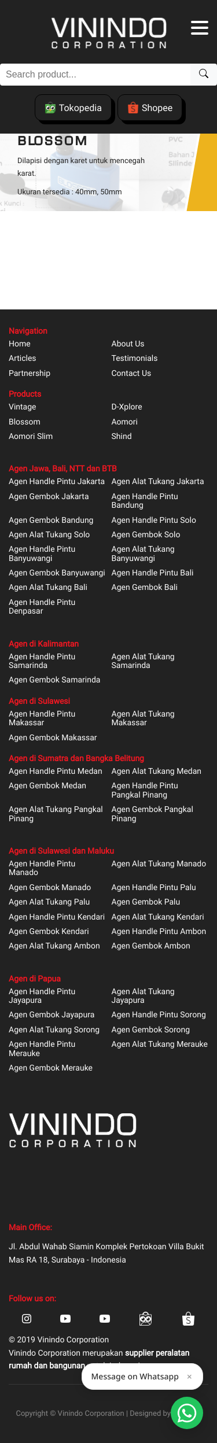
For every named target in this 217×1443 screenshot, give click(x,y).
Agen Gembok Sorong (151, 1030)
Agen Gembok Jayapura (51, 1015)
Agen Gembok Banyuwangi (57, 573)
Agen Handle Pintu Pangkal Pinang (145, 790)
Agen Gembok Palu (146, 902)
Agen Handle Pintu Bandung (145, 501)
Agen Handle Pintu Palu (154, 888)
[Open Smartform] (187, 1413)
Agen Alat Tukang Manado (159, 864)
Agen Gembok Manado (50, 888)
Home (20, 344)
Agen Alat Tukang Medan (157, 771)
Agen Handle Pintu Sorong (159, 1015)
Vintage (22, 407)
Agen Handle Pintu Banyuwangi (42, 554)
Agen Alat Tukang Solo (49, 535)
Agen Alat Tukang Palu (49, 902)
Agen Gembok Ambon (151, 946)
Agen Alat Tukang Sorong (54, 1030)
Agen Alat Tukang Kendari (158, 917)
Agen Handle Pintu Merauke (42, 1049)
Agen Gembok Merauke (51, 1068)
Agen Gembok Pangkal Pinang (152, 814)
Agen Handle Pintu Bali (153, 573)
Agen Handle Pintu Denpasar (42, 607)
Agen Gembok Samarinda (54, 680)
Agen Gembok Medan (47, 786)
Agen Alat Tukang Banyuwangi (143, 554)
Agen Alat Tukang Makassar (143, 719)
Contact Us (132, 374)
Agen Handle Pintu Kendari (57, 917)
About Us (128, 344)
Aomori (125, 422)
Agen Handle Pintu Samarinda (42, 661)
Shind (122, 437)
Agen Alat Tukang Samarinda (143, 661)
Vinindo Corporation (91, 1413)
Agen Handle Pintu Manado (42, 868)
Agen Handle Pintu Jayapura (42, 996)
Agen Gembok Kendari (49, 932)
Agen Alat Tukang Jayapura (143, 996)
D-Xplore (127, 407)
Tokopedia (73, 107)
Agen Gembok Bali (145, 588)
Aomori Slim (31, 437)
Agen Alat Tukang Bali (48, 588)
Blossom (25, 422)
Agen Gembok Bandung (51, 520)
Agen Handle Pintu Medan (55, 771)
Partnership (29, 374)
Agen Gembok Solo (146, 535)
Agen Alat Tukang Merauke (160, 1044)
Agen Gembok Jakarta (49, 497)
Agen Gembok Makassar (53, 738)
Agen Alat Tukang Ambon (54, 946)
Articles (22, 359)
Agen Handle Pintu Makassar (42, 719)
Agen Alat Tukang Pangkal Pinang (56, 814)
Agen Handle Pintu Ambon (159, 932)
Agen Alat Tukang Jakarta (158, 482)
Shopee (149, 107)
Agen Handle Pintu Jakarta (57, 482)
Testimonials (135, 359)
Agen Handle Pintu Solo (154, 520)
